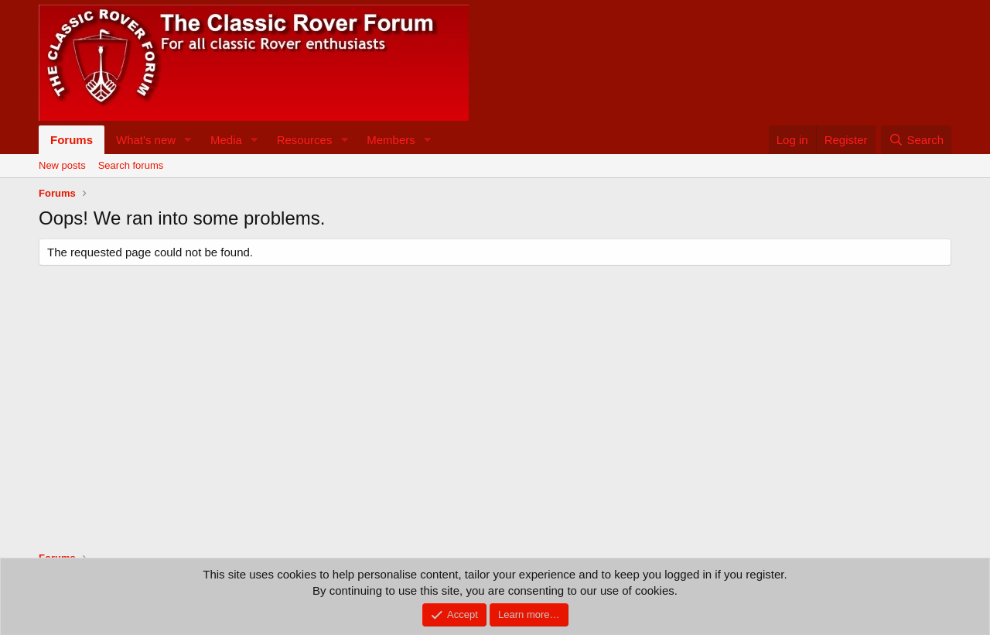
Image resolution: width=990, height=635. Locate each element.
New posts (62, 165)
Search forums (131, 165)
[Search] (916, 139)
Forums (71, 139)
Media (226, 139)
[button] (188, 139)
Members (391, 139)
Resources (305, 139)
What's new (146, 139)
